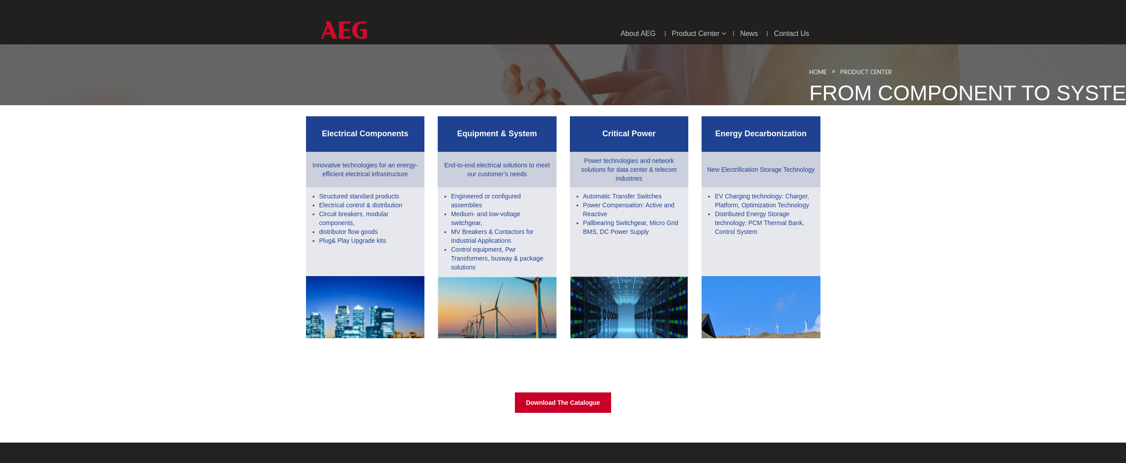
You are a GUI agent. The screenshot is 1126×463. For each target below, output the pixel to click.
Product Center (883, 71)
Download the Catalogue (563, 402)
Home (835, 71)
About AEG (639, 33)
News (750, 33)
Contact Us (791, 33)
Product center (699, 33)
